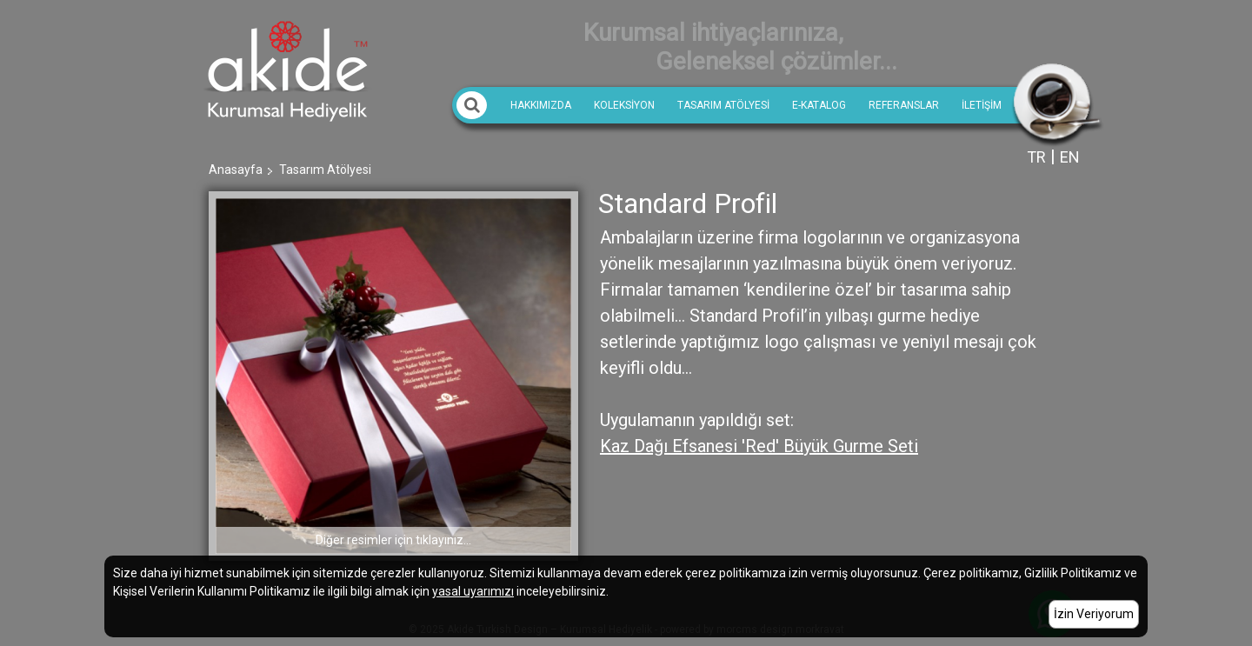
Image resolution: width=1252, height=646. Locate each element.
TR (1036, 157)
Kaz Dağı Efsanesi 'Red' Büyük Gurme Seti (759, 446)
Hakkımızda (540, 105)
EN (1070, 157)
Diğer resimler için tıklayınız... (393, 540)
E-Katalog (819, 105)
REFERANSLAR (904, 105)
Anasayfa (236, 169)
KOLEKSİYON (624, 105)
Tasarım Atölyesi (723, 105)
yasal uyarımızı (473, 591)
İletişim (982, 105)
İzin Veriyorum (1094, 614)
